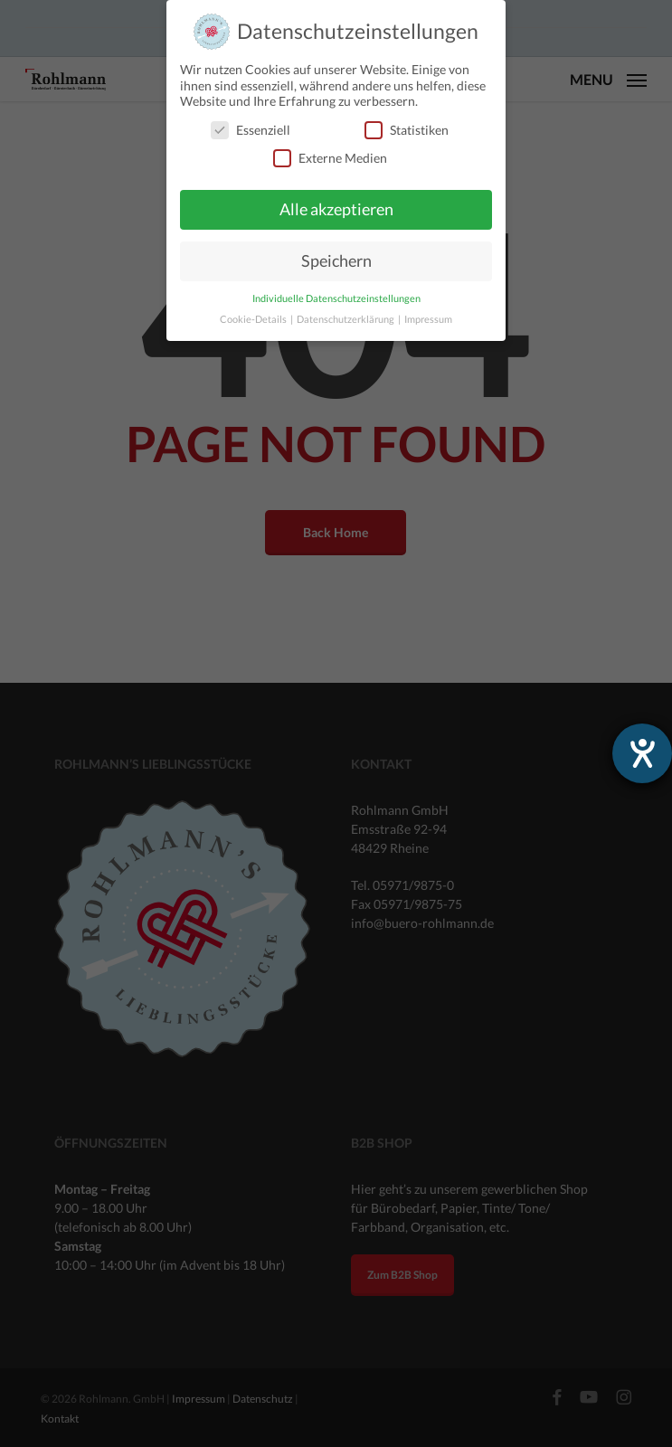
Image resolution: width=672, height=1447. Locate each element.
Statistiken (406, 129)
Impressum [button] (428, 319)
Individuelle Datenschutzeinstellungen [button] (336, 298)
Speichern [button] (336, 260)
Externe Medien (330, 157)
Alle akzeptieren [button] (336, 209)
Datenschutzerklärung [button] (346, 319)
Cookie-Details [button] (254, 319)
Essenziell (250, 129)
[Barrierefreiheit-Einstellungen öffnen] (642, 753)
